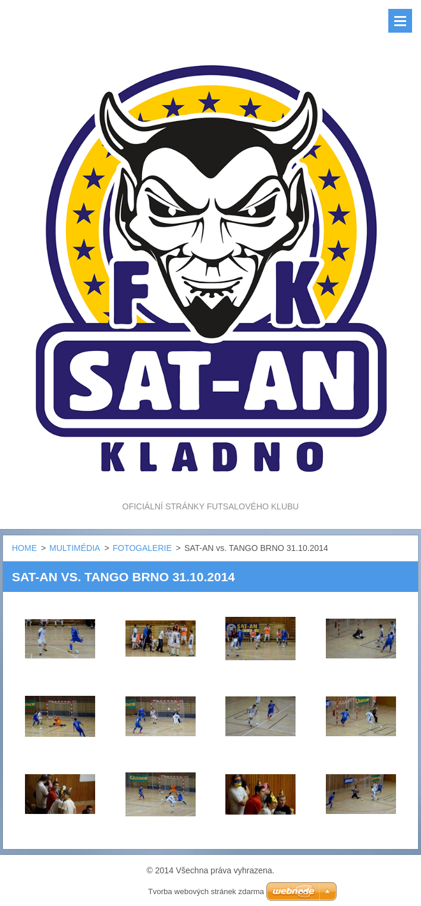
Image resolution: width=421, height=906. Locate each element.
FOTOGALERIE (141, 548)
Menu (400, 21)
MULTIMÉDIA (74, 548)
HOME (24, 548)
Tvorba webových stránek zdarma (206, 891)
